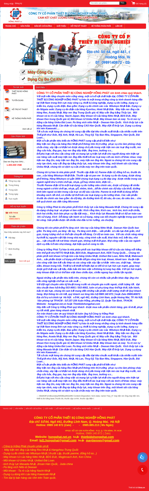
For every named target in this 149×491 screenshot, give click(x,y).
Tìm (122, 3)
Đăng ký (18, 3)
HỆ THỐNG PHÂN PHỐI (101, 26)
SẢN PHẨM (25, 26)
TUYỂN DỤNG (18, 100)
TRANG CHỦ (10, 26)
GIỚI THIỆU (61, 26)
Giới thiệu (40, 87)
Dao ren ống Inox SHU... (18, 162)
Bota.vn (141, 488)
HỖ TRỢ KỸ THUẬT (79, 26)
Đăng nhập (8, 4)
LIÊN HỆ (118, 26)
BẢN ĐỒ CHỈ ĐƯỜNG (43, 26)
